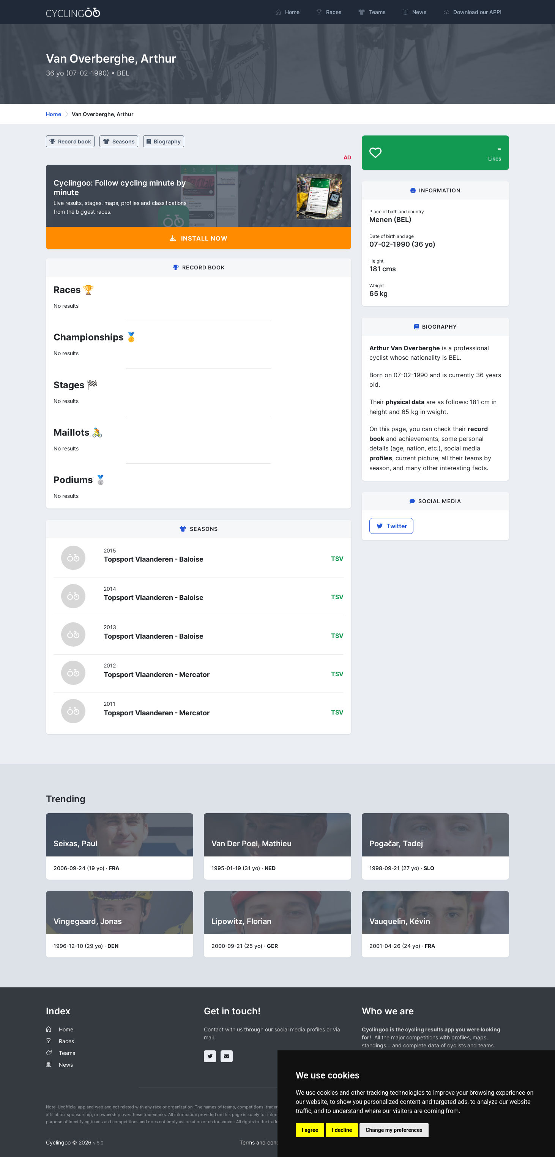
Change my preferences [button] (394, 1130)
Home (53, 114)
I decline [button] (342, 1130)
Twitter (391, 526)
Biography (164, 141)
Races (66, 1041)
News (66, 1064)
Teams (67, 1053)
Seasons (119, 141)
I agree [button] (310, 1130)
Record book (70, 141)
